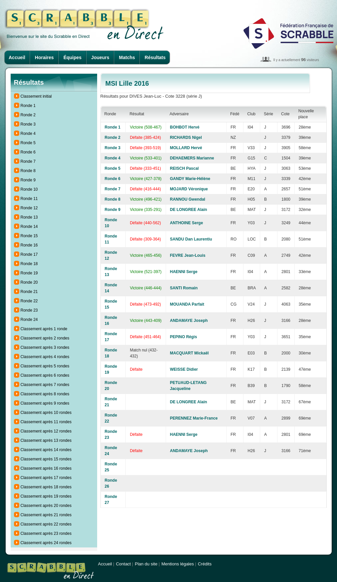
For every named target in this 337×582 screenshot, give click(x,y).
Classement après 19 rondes (46, 496)
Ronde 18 (29, 263)
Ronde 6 (28, 152)
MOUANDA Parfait (187, 304)
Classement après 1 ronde (44, 329)
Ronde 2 (28, 115)
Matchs (127, 57)
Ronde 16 (29, 245)
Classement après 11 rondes (46, 422)
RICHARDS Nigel (186, 137)
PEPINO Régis (183, 337)
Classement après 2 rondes (45, 338)
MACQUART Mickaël (189, 353)
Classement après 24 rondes (46, 542)
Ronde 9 (28, 180)
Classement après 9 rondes (45, 403)
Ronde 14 (29, 226)
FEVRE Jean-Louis (188, 255)
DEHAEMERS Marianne (192, 158)
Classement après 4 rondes (45, 356)
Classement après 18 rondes (46, 487)
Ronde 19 (29, 273)
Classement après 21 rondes (46, 515)
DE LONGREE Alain (188, 209)
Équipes (73, 57)
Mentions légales (177, 563)
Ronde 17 (29, 254)
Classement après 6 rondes (45, 375)
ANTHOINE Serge (186, 223)
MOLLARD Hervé (186, 148)
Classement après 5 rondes (45, 366)
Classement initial (36, 96)
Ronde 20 (29, 282)
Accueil (17, 57)
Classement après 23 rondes (46, 533)
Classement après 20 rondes (46, 505)
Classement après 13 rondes (46, 440)
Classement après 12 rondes (46, 431)
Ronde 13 (29, 217)
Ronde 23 (29, 310)
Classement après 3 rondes (45, 347)
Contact (123, 563)
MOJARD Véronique (189, 189)
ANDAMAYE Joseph (189, 320)
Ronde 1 (28, 105)
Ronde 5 (28, 143)
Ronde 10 (29, 189)
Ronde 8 (28, 170)
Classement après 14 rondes (46, 449)
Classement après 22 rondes (46, 524)
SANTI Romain (184, 288)
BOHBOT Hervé (185, 127)
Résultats (155, 57)
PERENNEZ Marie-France (194, 418)
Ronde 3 (28, 124)
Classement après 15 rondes (46, 459)
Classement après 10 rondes (46, 412)
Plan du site (146, 563)
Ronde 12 (29, 208)
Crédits (205, 563)
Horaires (44, 57)
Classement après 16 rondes (46, 468)
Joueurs (100, 57)
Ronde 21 (29, 291)
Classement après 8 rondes (45, 394)
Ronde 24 (29, 319)
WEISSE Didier (184, 369)
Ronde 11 (29, 198)
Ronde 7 (28, 161)
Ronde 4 (28, 133)
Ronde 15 (29, 236)
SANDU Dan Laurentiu (191, 239)
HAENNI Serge (184, 271)
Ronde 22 (29, 301)
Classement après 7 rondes (45, 384)
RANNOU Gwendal (187, 199)
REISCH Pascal (184, 168)
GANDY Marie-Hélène (190, 178)
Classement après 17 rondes (46, 477)
